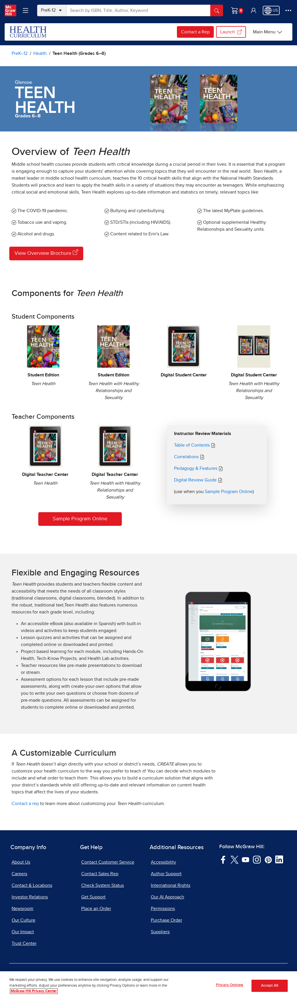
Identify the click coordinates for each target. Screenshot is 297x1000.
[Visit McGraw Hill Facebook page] (223, 859)
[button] (253, 10)
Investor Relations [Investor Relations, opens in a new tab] (30, 897)
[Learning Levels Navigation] (25, 10)
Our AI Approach (167, 897)
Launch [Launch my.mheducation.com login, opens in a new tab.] (231, 31)
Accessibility (163, 862)
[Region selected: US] (271, 10)
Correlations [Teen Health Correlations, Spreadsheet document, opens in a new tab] (187, 456)
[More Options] (288, 10)
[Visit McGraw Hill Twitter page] (234, 859)
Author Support (166, 873)
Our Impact (23, 931)
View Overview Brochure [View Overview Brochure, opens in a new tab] (46, 253)
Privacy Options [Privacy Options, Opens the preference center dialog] (229, 988)
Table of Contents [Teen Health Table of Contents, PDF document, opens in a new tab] (192, 445)
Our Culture (23, 920)
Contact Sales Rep (99, 873)
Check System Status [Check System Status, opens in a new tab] (102, 885)
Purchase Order (166, 920)
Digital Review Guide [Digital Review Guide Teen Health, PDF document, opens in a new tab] (196, 480)
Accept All (269, 988)
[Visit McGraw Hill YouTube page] (245, 859)
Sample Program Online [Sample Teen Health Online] (80, 518)
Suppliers (160, 931)
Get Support (93, 897)
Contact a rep (25, 803)
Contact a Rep (195, 32)
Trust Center (24, 943)
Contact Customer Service (107, 862)
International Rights (170, 885)
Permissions (163, 908)
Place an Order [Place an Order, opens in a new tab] (96, 908)
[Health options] (268, 32)
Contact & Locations (32, 885)
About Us (21, 862)
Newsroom (22, 908)
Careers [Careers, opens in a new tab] (19, 873)
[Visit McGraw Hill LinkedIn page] (279, 859)
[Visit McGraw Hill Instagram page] (257, 859)
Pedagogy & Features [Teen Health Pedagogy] (196, 468)
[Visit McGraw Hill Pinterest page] (268, 859)
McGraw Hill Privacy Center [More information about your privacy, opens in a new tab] (34, 994)
